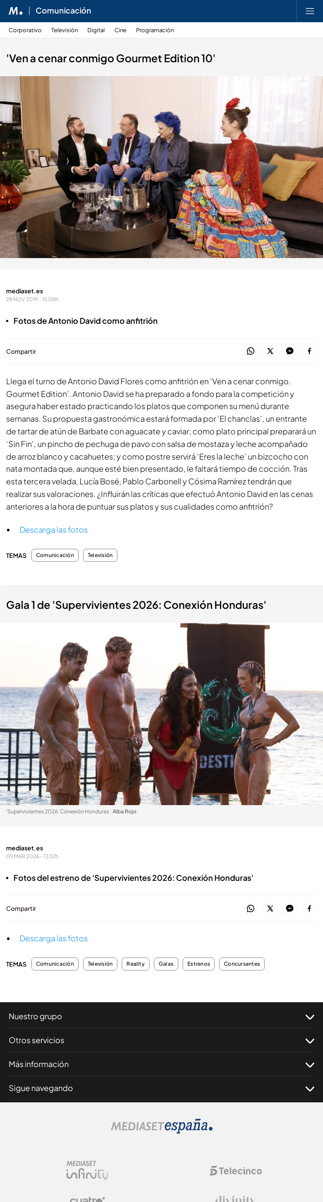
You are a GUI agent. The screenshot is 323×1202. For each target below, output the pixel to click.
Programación (155, 30)
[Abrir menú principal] (310, 11)
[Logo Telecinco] (236, 1171)
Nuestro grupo (161, 1016)
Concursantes (242, 964)
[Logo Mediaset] (162, 1131)
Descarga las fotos (54, 529)
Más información (161, 1064)
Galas (166, 964)
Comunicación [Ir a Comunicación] (63, 11)
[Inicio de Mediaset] (16, 11)
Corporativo (25, 30)
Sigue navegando (161, 1088)
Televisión (64, 30)
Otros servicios (161, 1040)
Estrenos (198, 964)
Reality (136, 964)
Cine (120, 30)
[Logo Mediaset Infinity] (87, 1171)
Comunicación (55, 555)
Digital (96, 30)
